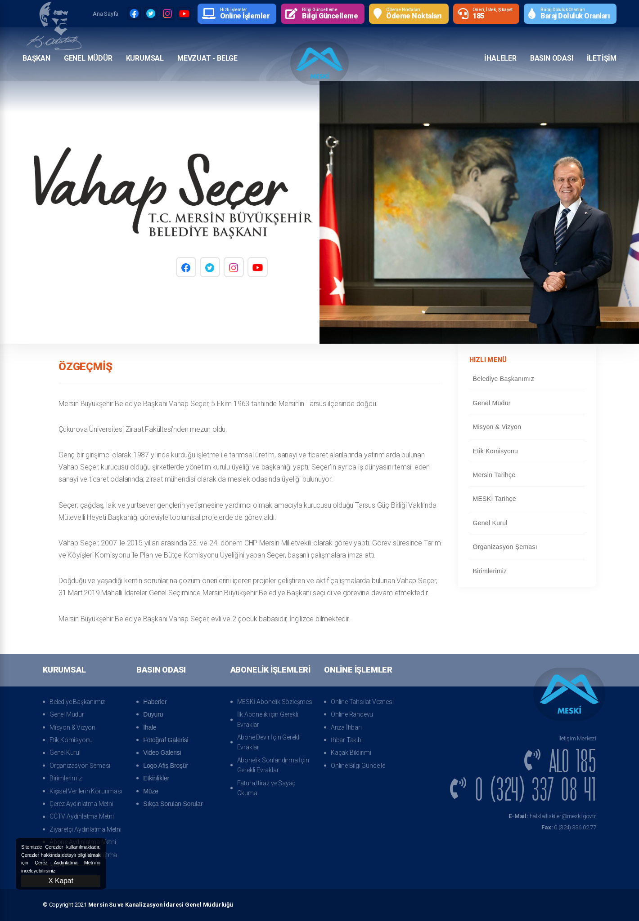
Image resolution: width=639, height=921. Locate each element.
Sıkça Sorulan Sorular (172, 803)
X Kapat (60, 881)
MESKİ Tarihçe (527, 498)
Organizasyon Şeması (527, 546)
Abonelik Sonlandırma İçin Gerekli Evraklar (273, 765)
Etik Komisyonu (527, 451)
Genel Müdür (88, 57)
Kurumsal (145, 57)
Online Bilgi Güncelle (358, 765)
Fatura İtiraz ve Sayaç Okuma (266, 788)
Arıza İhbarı (346, 727)
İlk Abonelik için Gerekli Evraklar (267, 719)
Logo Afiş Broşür (165, 765)
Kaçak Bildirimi (351, 752)
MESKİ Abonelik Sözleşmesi (275, 701)
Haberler (154, 701)
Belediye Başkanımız (527, 378)
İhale (149, 727)
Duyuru (153, 714)
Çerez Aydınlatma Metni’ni (67, 862)
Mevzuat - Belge (207, 57)
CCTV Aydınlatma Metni (82, 816)
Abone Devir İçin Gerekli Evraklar (269, 742)
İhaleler (500, 57)
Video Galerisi (162, 752)
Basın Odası (551, 57)
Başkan (36, 57)
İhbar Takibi (347, 740)
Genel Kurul (527, 523)
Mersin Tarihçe (527, 474)
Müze (150, 791)
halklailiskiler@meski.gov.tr (552, 816)
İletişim (601, 57)
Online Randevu (352, 714)
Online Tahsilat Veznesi (362, 701)
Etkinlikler (156, 778)
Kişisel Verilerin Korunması (86, 791)
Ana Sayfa (105, 13)
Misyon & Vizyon (527, 426)
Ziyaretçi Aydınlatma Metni (86, 829)
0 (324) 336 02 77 (568, 827)
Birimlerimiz (527, 571)
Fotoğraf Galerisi (165, 740)
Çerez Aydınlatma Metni (81, 803)
